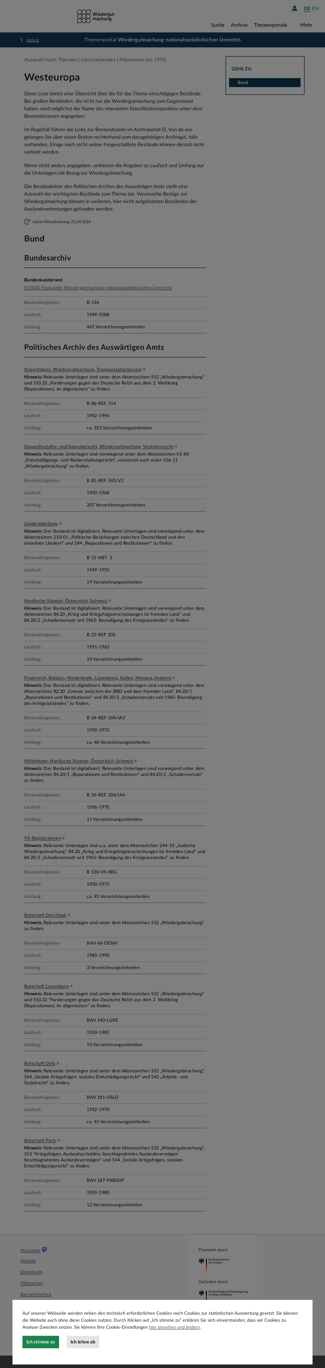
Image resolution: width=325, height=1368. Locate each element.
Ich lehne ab (83, 1352)
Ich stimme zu (40, 1352)
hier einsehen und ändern (174, 1337)
